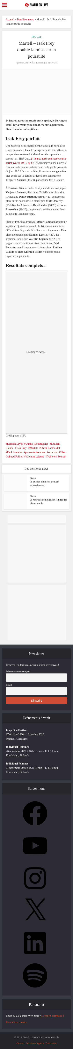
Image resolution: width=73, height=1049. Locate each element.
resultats (52, 452)
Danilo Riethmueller (37, 443)
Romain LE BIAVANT (47, 62)
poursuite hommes (35, 452)
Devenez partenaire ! (52, 1015)
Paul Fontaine (14, 452)
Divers (32, 478)
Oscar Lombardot (50, 448)
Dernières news (25, 19)
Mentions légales (34, 1043)
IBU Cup (36, 36)
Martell (34, 448)
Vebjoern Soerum (56, 456)
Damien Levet (15, 443)
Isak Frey (22, 448)
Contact (20, 1043)
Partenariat (51, 1043)
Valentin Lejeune (35, 456)
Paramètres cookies (16, 1022)
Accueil (10, 19)
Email (9, 685)
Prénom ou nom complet (18, 671)
